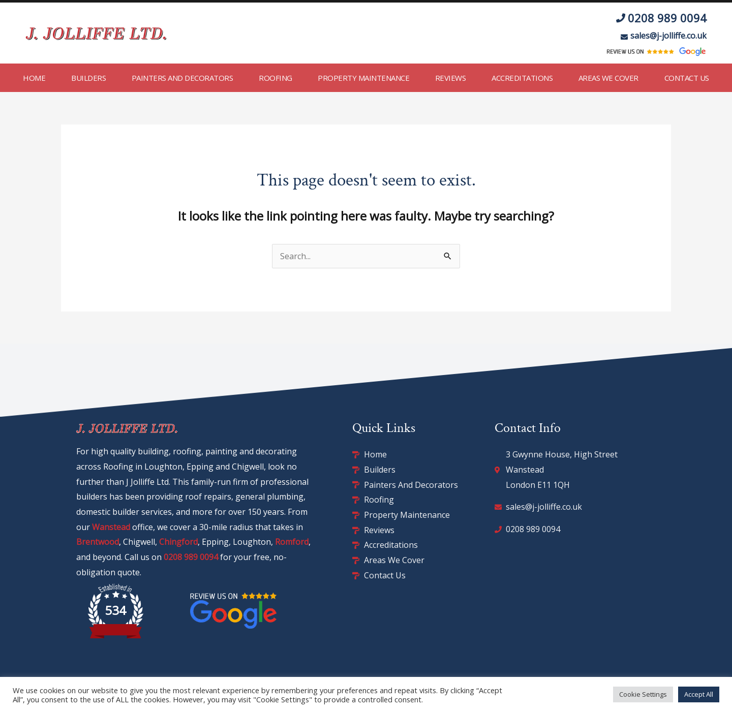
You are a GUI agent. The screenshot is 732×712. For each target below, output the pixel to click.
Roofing (275, 78)
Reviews (450, 78)
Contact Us (686, 78)
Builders (88, 78)
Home (34, 78)
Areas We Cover (608, 78)
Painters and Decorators (182, 78)
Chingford (178, 541)
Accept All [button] (698, 694)
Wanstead (111, 527)
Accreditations (522, 78)
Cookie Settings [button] (643, 694)
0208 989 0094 (191, 557)
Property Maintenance (363, 78)
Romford (292, 541)
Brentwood (97, 541)
